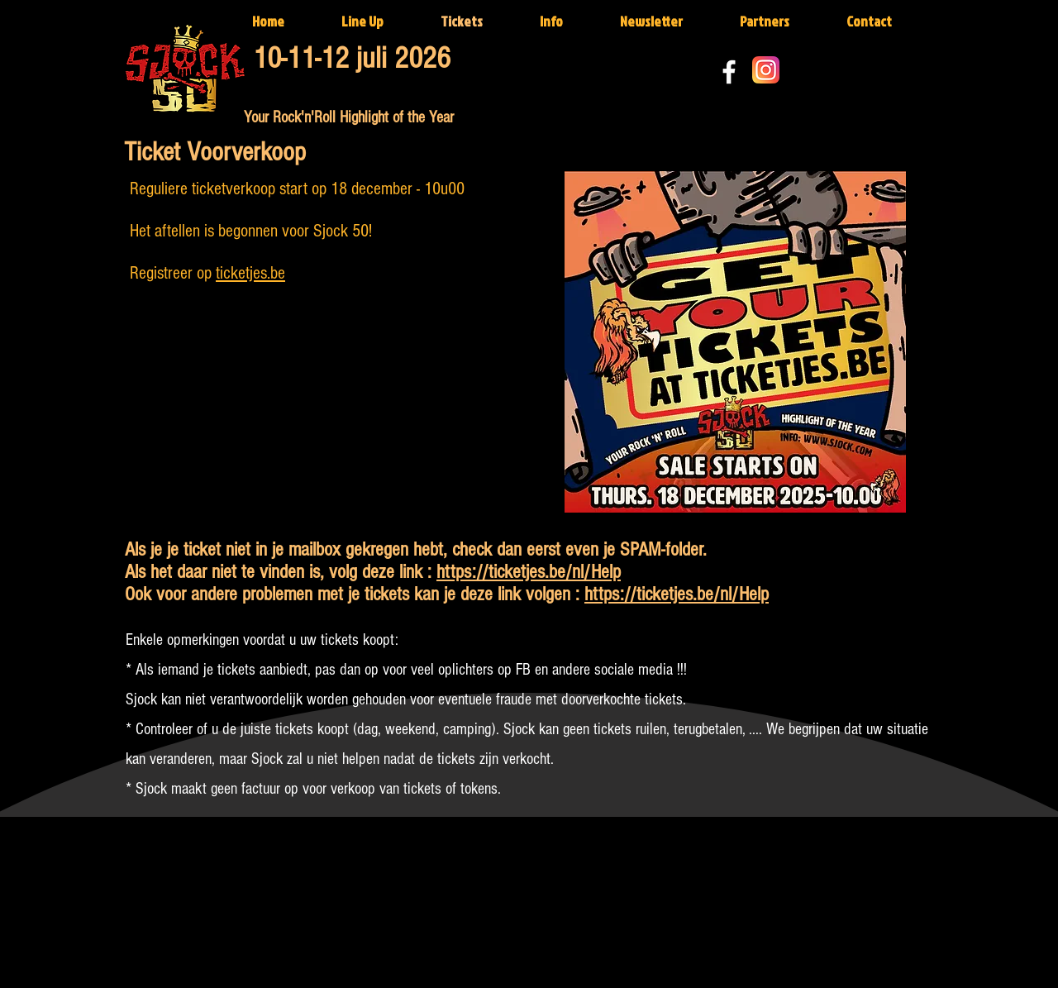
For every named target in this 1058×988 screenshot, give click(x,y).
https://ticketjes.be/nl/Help (528, 572)
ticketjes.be (250, 273)
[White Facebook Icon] (729, 72)
